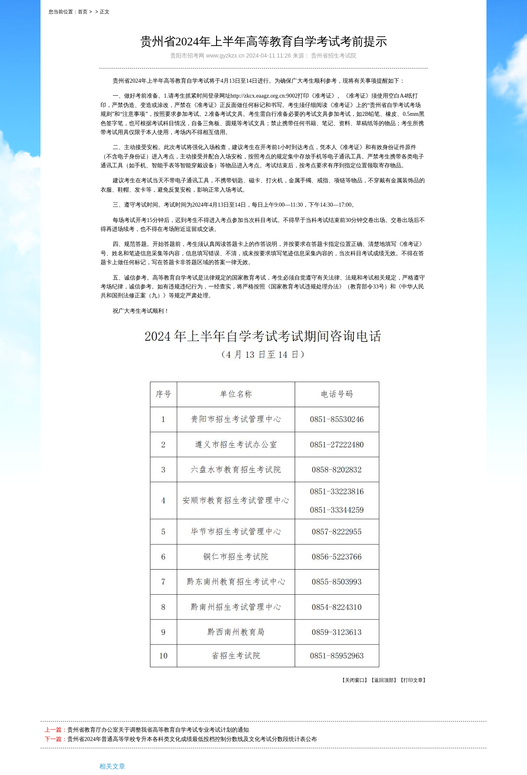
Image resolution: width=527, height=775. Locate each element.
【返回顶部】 (383, 680)
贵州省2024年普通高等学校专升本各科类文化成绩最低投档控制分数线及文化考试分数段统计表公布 (192, 739)
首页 (83, 12)
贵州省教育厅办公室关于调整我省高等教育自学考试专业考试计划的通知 (158, 730)
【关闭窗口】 (354, 680)
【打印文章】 (413, 680)
